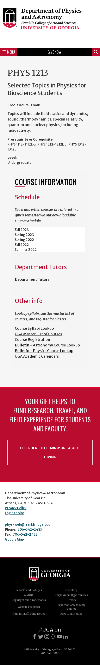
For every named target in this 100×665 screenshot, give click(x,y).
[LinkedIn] (65, 636)
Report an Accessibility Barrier (71, 606)
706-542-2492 (25, 534)
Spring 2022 (24, 240)
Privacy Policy (15, 508)
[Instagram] (46, 636)
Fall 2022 (22, 244)
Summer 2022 (26, 249)
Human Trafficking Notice (28, 613)
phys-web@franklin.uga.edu (27, 524)
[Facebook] (34, 636)
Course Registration (32, 339)
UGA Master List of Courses (38, 334)
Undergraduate (19, 162)
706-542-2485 (30, 529)
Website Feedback (29, 606)
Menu (8, 52)
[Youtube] (59, 636)
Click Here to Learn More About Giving (50, 452)
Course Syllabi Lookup (34, 328)
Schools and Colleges (29, 590)
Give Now (54, 52)
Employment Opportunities (71, 595)
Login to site (14, 513)
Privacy (71, 600)
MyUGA (28, 595)
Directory (71, 590)
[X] (40, 636)
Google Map (14, 539)
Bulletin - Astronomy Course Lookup (47, 345)
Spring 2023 (24, 235)
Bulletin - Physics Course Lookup (44, 350)
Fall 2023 (22, 230)
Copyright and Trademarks (29, 600)
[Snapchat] (53, 636)
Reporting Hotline (71, 613)
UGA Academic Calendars (37, 356)
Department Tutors (32, 279)
